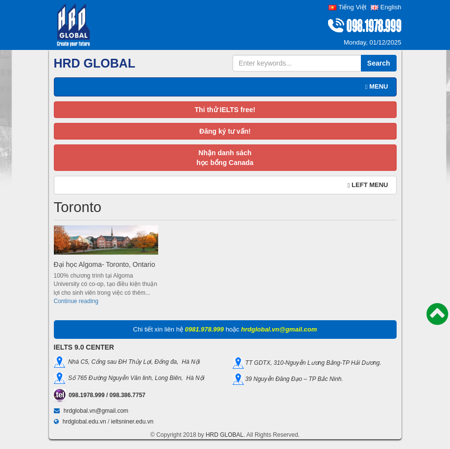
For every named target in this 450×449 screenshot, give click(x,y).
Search (378, 63)
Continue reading (76, 301)
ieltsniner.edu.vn (132, 421)
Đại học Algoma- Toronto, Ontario (104, 264)
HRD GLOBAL (224, 434)
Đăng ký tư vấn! (225, 131)
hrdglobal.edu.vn (84, 421)
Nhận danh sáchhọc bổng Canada (224, 157)
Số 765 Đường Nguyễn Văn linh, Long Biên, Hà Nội (135, 378)
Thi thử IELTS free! (225, 110)
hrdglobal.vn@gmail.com (96, 410)
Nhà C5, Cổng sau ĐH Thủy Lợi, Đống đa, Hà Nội (132, 361)
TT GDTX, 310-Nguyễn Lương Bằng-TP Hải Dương (312, 362)
